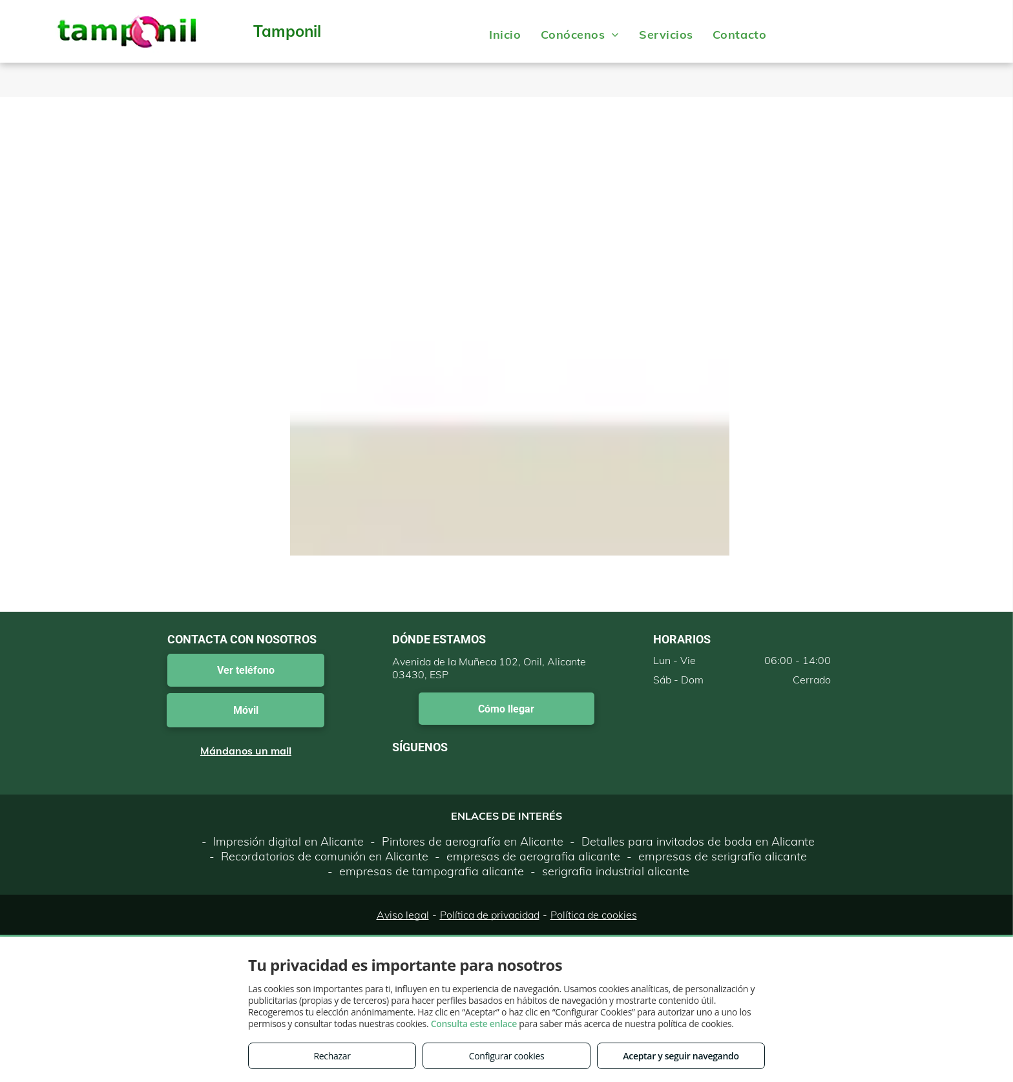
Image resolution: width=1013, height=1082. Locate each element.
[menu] (984, 31)
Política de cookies (593, 914)
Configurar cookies (507, 1056)
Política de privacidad (489, 914)
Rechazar (331, 1056)
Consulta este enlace (474, 1023)
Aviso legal (403, 914)
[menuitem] (504, 34)
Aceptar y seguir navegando (680, 1056)
